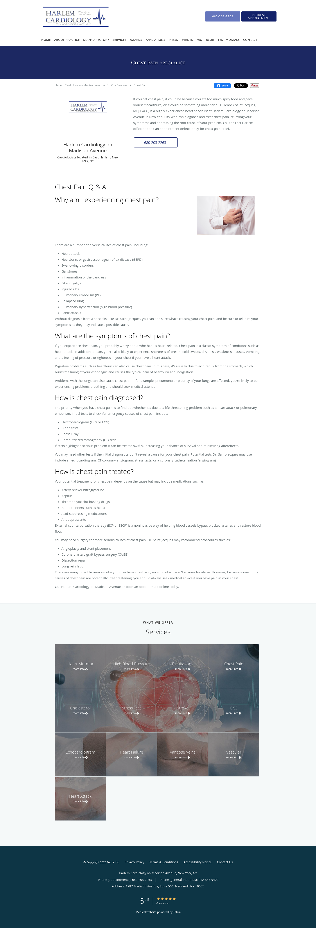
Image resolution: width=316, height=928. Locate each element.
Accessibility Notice (197, 862)
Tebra (177, 912)
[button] (156, 142)
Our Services (119, 85)
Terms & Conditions (163, 862)
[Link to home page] (67, 16)
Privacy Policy (134, 862)
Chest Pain (140, 85)
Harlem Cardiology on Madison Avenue (80, 85)
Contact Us (225, 862)
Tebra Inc (113, 862)
